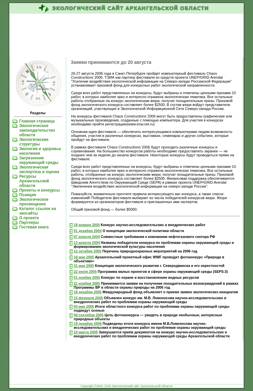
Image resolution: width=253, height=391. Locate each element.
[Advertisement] (126, 35)
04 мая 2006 (84, 306)
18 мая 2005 (84, 257)
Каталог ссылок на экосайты (37, 211)
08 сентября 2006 (88, 315)
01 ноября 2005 (87, 277)
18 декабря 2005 (88, 292)
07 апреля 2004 (87, 237)
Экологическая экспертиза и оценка (39, 169)
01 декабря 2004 (88, 231)
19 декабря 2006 (88, 324)
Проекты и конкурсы (39, 190)
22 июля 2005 (85, 272)
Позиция (27, 195)
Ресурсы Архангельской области (34, 181)
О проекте (29, 218)
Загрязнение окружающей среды (38, 160)
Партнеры (29, 222)
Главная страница (37, 121)
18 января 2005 (87, 225)
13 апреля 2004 (87, 243)
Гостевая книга (33, 227)
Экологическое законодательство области (37, 130)
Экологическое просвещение (33, 201)
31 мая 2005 (84, 266)
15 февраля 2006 (88, 298)
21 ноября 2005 (87, 283)
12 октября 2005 (87, 251)
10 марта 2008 (86, 332)
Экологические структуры (33, 141)
